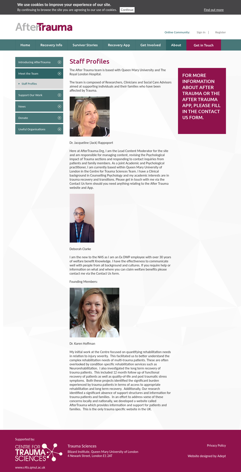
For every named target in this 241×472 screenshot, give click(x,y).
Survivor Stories (85, 44)
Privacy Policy (216, 445)
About (176, 44)
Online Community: (177, 32)
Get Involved (150, 44)
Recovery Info (51, 44)
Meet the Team (28, 73)
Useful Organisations (31, 129)
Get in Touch (203, 45)
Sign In (201, 32)
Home (25, 44)
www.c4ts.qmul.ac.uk (30, 467)
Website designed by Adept (207, 456)
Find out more (214, 10)
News (22, 106)
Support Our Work (30, 95)
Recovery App (119, 44)
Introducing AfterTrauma (34, 62)
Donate (23, 118)
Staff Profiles (29, 84)
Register (220, 32)
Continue (127, 10)
